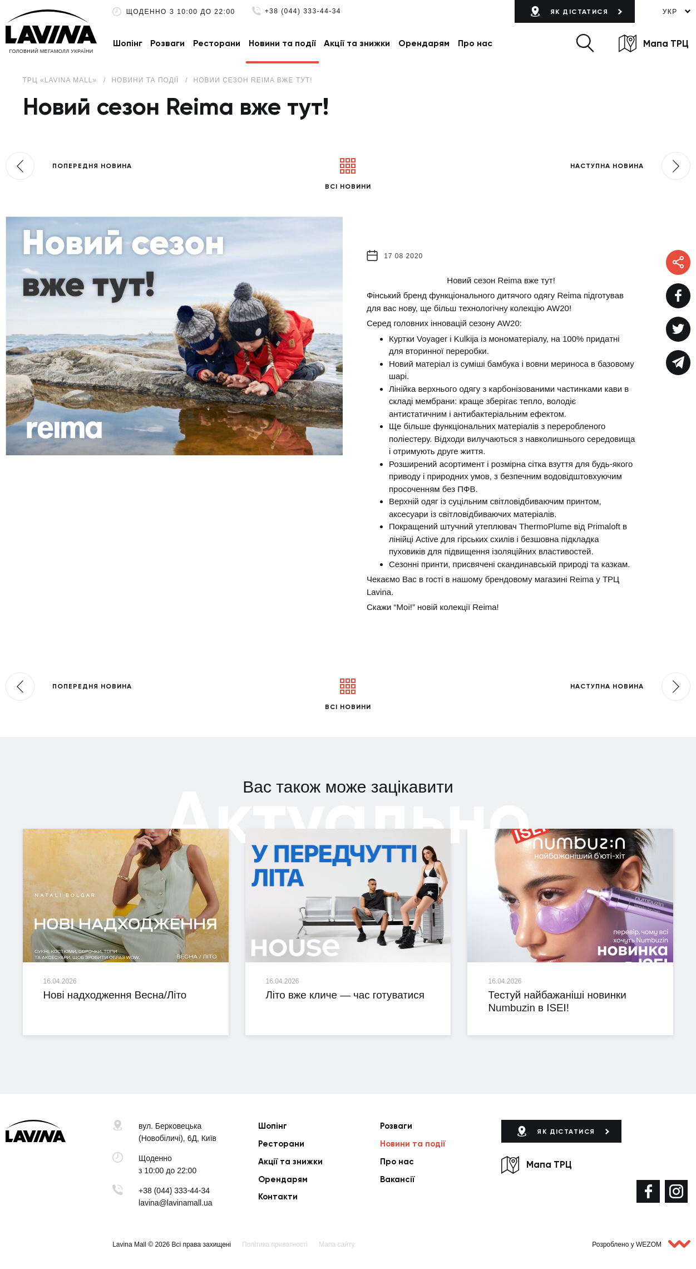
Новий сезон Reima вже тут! (253, 80)
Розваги (167, 43)
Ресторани (216, 43)
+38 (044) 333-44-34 (303, 11)
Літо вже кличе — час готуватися (344, 995)
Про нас (475, 43)
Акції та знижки (357, 43)
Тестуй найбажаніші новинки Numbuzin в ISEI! (557, 1001)
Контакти (278, 1197)
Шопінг (127, 43)
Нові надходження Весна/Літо (115, 995)
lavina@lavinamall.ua (176, 1202)
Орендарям (424, 43)
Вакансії (397, 1179)
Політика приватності (275, 1244)
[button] (584, 43)
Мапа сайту (336, 1244)
